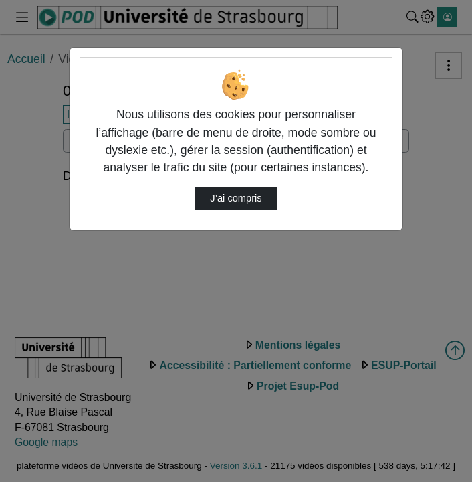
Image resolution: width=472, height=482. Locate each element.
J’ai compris (235, 198)
